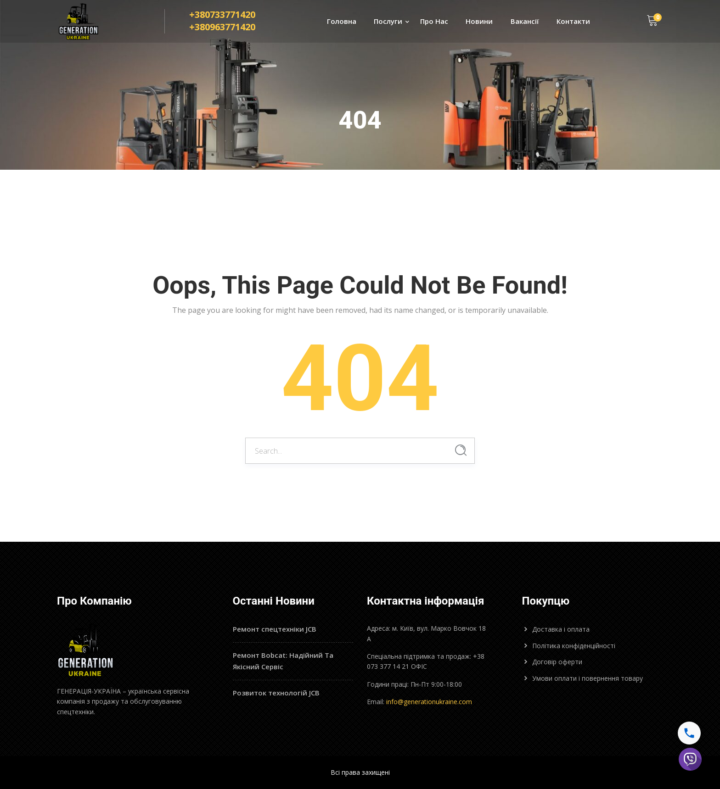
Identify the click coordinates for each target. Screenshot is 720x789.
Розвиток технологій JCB (276, 692)
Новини (479, 21)
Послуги (388, 21)
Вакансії (525, 21)
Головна (341, 21)
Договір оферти (557, 661)
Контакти (573, 21)
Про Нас (434, 21)
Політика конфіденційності (573, 645)
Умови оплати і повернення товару (587, 678)
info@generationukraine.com (429, 701)
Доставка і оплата (561, 629)
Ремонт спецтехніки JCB (274, 628)
